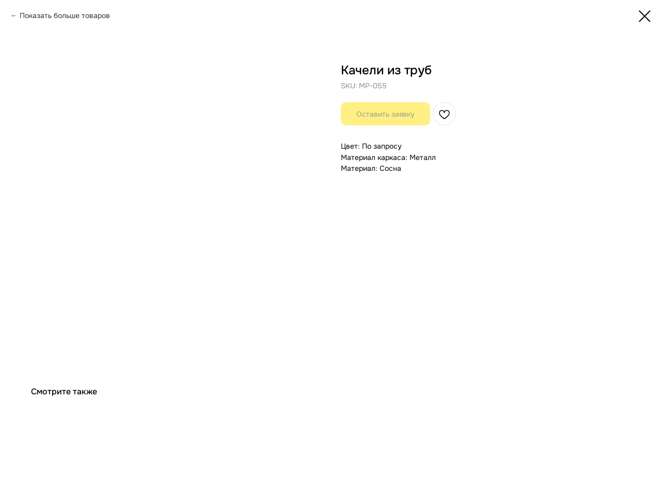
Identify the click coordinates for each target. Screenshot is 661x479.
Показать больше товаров (65, 15)
